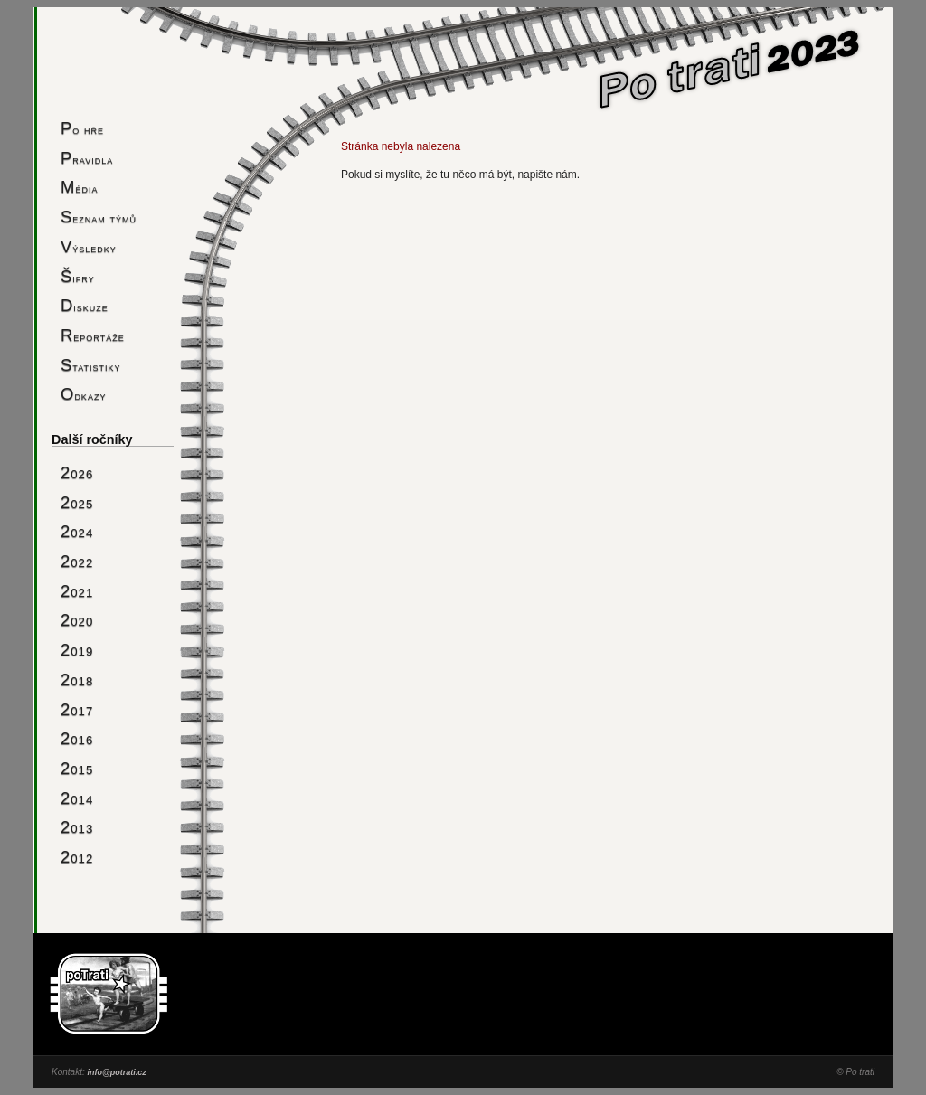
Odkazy (83, 393)
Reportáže (93, 335)
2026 (77, 472)
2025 (77, 502)
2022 (77, 561)
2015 (77, 768)
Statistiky (91, 364)
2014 (77, 797)
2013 (77, 826)
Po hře (82, 127)
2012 (77, 856)
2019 (77, 649)
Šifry (78, 276)
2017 (77, 709)
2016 (77, 738)
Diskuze (85, 305)
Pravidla (87, 157)
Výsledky (89, 246)
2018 (77, 679)
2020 (77, 619)
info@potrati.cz (116, 1072)
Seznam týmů (99, 216)
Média (79, 186)
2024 (77, 531)
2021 (77, 590)
